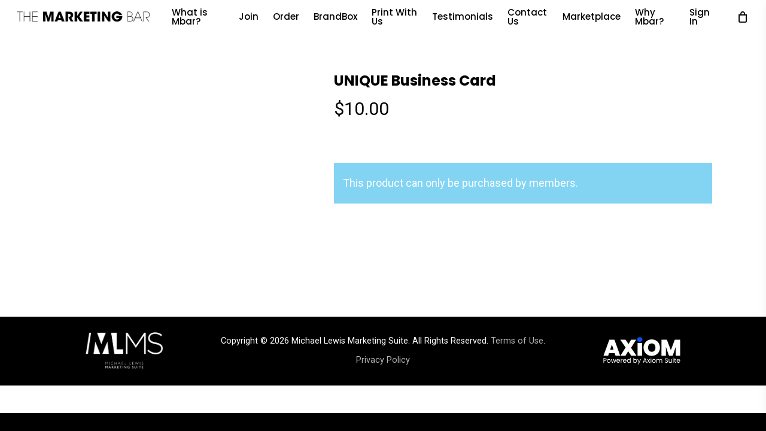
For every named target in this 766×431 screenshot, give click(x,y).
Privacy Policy (383, 360)
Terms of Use (517, 341)
